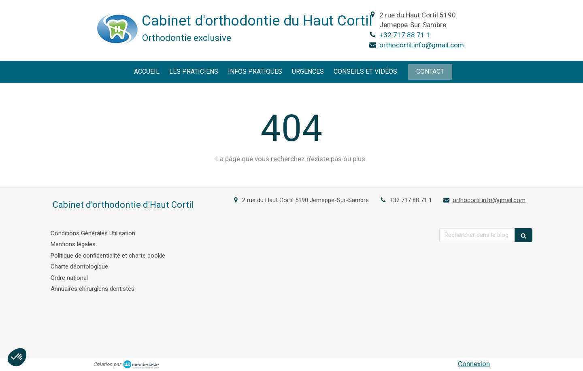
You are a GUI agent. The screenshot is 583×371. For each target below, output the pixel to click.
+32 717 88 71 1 (404, 35)
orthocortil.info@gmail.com (421, 45)
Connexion (474, 364)
